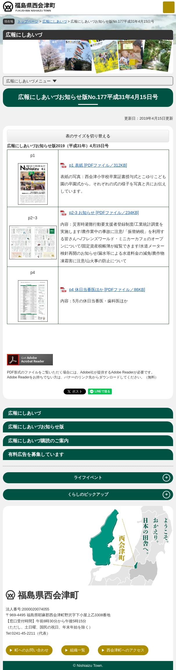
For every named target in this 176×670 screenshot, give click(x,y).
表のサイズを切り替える (88, 136)
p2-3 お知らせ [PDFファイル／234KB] (104, 212)
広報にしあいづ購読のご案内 (38, 440)
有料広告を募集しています (36, 454)
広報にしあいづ (54, 21)
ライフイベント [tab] (122, 478)
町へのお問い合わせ (32, 650)
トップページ (27, 21)
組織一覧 (77, 650)
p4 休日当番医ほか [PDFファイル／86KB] (107, 289)
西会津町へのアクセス (125, 650)
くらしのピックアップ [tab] (119, 494)
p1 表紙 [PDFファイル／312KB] (98, 165)
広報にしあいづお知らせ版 (36, 426)
